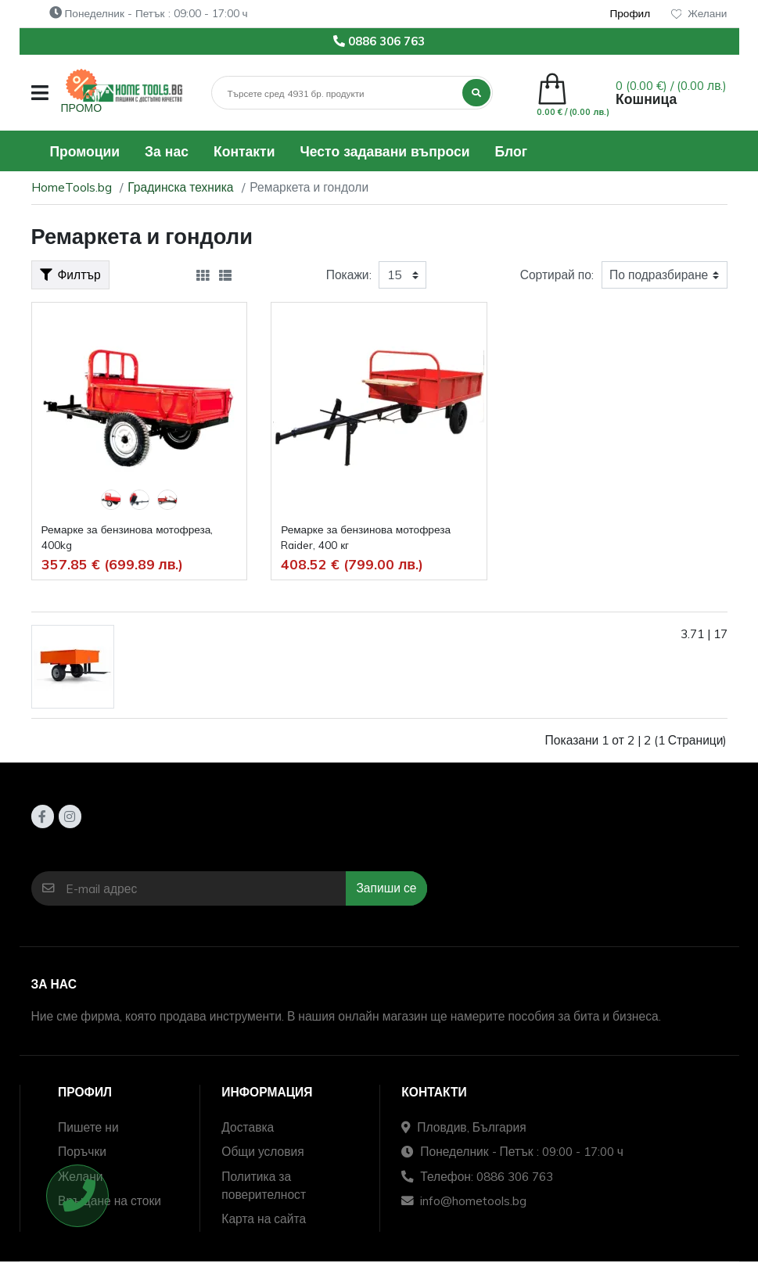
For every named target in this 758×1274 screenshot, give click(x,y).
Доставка (247, 1127)
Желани (699, 13)
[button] (39, 92)
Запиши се (386, 887)
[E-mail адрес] (205, 888)
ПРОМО (81, 108)
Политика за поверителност (263, 1185)
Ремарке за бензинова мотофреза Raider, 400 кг (366, 536)
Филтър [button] (70, 274)
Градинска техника (180, 187)
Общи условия (262, 1151)
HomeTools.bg (71, 187)
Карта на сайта (263, 1218)
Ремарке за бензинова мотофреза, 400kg (127, 536)
